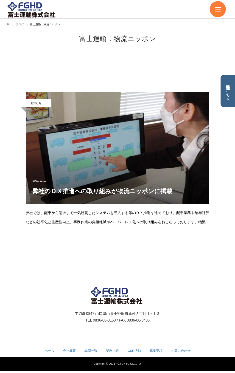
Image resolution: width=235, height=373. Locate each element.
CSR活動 (134, 351)
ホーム (49, 351)
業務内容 (112, 351)
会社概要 (69, 351)
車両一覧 (90, 351)
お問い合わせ (180, 351)
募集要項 (156, 351)
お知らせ (36, 103)
